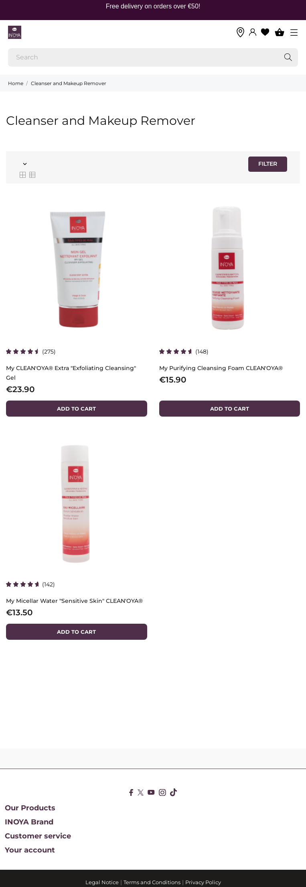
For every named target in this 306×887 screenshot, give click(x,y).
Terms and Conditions (152, 882)
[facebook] (131, 792)
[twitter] (141, 792)
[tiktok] (173, 792)
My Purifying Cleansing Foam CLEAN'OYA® (221, 368)
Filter (267, 163)
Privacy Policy (203, 882)
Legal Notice (102, 882)
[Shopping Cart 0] (279, 32)
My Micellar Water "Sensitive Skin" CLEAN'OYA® (74, 600)
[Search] (153, 57)
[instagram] (162, 792)
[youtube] (151, 792)
